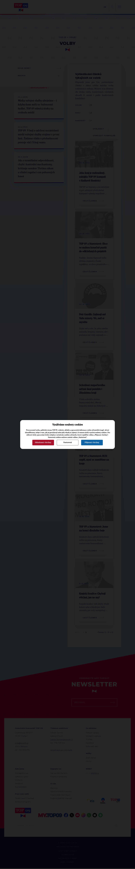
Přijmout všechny (92, 442)
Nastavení (67, 442)
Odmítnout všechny (43, 442)
